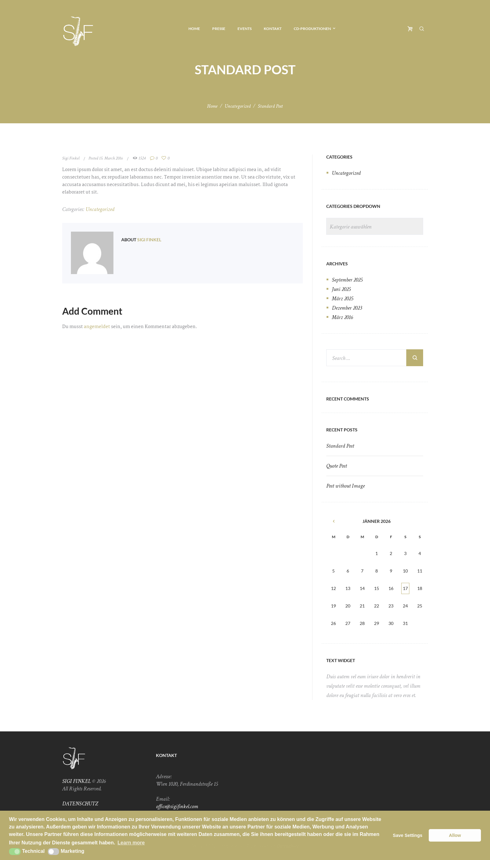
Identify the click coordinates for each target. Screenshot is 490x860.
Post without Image (345, 485)
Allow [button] (455, 835)
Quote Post (336, 465)
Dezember (347, 308)
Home (212, 106)
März (342, 298)
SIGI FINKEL (76, 781)
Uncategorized (238, 106)
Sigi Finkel (70, 158)
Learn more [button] (131, 842)
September (347, 279)
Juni (341, 289)
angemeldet (97, 327)
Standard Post (340, 446)
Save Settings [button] (407, 835)
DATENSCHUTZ (80, 803)
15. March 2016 (111, 158)
